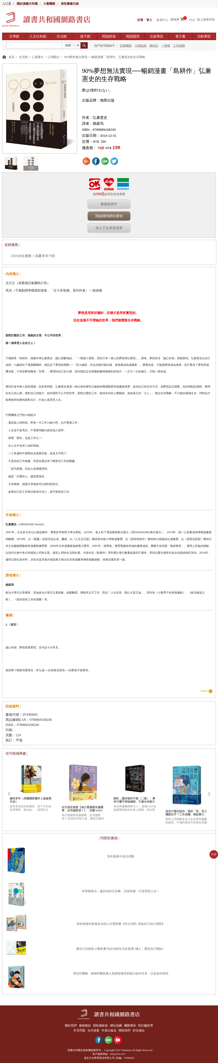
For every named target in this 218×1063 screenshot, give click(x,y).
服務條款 (84, 1025)
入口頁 (6, 3)
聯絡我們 (125, 1029)
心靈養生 (38, 57)
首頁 (11, 57)
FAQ (192, 19)
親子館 (85, 36)
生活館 (62, 36)
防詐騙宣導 (147, 1025)
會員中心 (162, 19)
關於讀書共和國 (27, 3)
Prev (9, 793)
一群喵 (165, 45)
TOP (214, 854)
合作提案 (93, 1029)
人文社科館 (37, 36)
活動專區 (204, 36)
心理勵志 (53, 57)
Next (209, 793)
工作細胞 (179, 45)
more (204, 691)
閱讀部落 (109, 36)
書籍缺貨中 (109, 204)
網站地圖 (116, 1025)
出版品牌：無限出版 (98, 100)
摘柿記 (153, 45)
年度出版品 (109, 1029)
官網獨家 (126, 45)
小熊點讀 (140, 45)
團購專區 (131, 1025)
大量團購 (49, 3)
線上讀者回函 (206, 19)
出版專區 (156, 36)
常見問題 (78, 1029)
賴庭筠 (98, 124)
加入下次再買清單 (109, 228)
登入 (149, 19)
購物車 (175, 19)
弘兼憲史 (100, 118)
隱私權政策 (100, 1025)
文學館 (14, 36)
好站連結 (140, 1029)
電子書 (180, 36)
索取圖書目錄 (70, 3)
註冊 (140, 19)
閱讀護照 (133, 36)
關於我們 (69, 1025)
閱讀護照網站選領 (109, 216)
